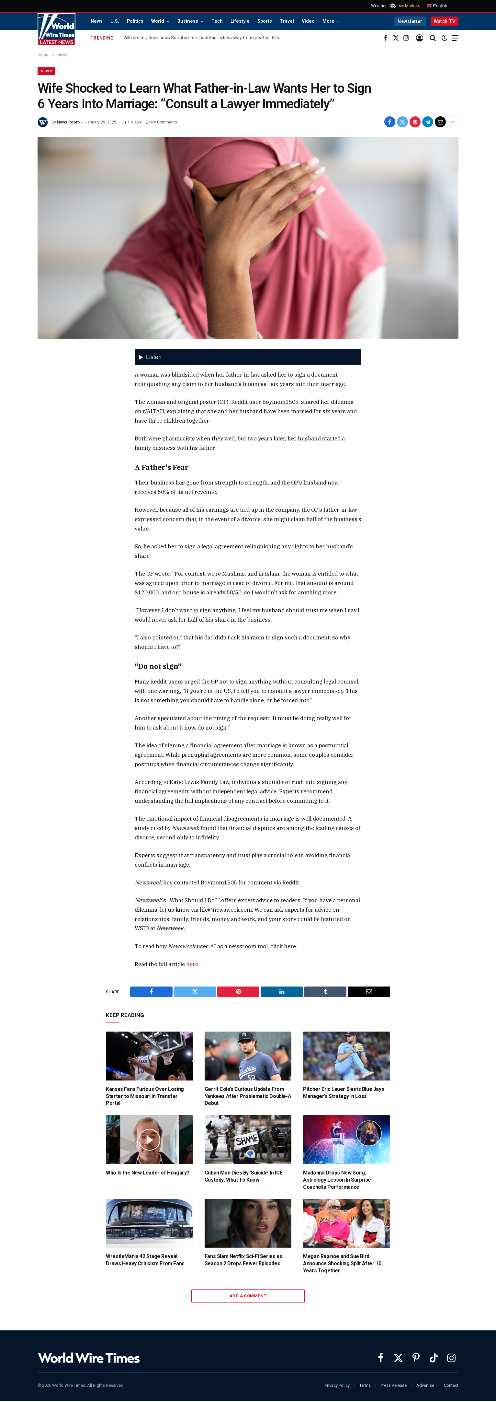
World (157, 21)
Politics (135, 21)
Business (187, 21)
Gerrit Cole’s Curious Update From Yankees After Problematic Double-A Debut (248, 1096)
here (192, 964)
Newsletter (410, 21)
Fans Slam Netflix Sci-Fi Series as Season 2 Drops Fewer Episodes (243, 1260)
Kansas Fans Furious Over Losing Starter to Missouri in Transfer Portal (145, 1096)
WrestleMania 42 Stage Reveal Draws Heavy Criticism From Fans (145, 1260)
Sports (264, 21)
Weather (379, 5)
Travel (287, 21)
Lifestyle (240, 21)
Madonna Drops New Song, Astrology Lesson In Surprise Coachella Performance (337, 1180)
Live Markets (408, 5)
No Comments (161, 122)
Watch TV (444, 21)
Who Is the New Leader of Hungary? (147, 1173)
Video (308, 21)
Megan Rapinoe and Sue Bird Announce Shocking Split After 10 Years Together (342, 1264)
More (328, 21)
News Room (68, 122)
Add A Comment (248, 1296)
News (97, 21)
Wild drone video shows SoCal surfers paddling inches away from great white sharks (204, 37)
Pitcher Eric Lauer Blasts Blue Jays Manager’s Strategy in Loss (343, 1093)
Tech (217, 21)
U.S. (114, 21)
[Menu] (455, 38)
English (437, 5)
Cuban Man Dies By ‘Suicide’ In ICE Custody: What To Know (243, 1176)
